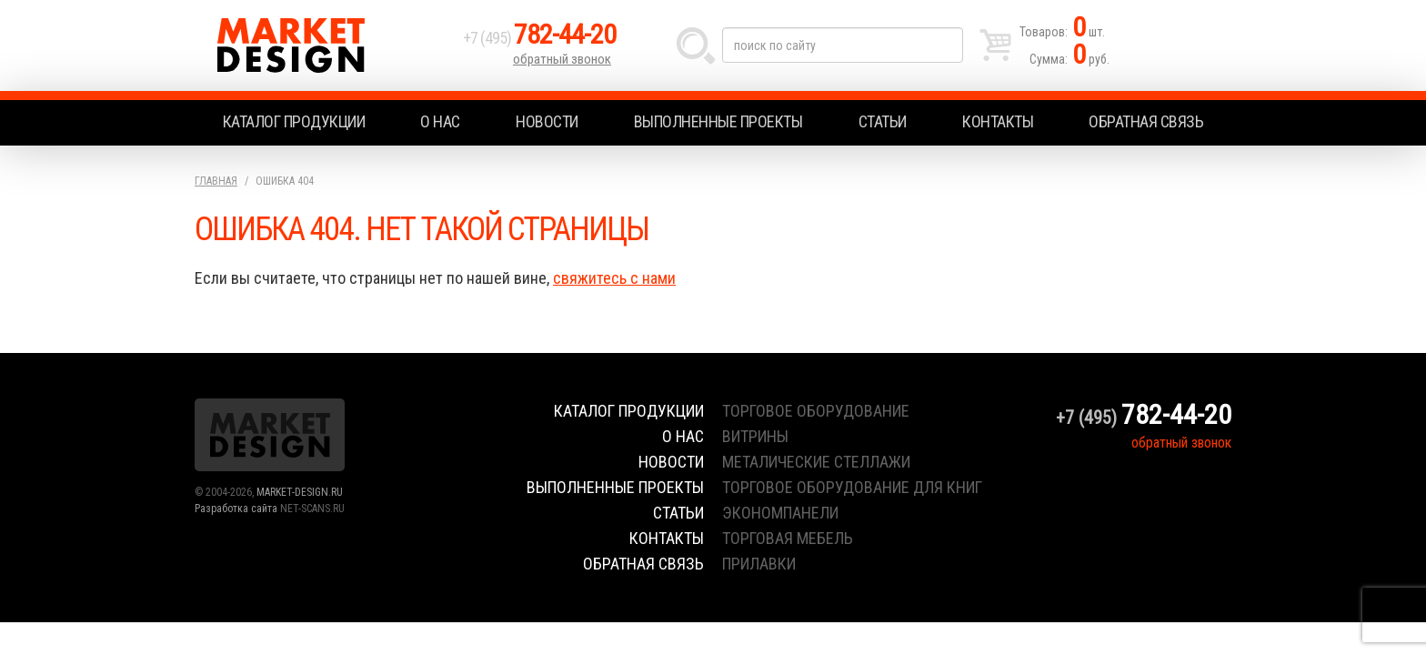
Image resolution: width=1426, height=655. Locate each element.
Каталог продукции (294, 121)
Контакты (997, 121)
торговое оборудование (815, 410)
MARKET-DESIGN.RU (299, 492)
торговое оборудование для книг (852, 487)
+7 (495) (539, 37)
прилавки (759, 563)
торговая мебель (787, 538)
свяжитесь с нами (614, 277)
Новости (547, 121)
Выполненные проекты (718, 121)
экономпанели (780, 512)
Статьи (883, 121)
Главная (216, 181)
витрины (755, 436)
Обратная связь (1146, 121)
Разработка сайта (236, 508)
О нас (440, 121)
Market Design (324, 45)
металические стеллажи (816, 461)
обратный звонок (562, 59)
